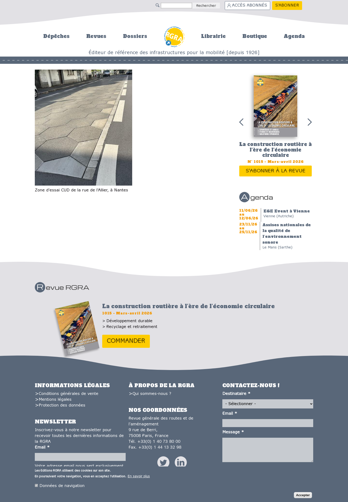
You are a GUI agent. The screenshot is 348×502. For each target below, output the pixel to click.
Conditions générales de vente (68, 394)
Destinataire (236, 394)
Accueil (174, 36)
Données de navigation (62, 487)
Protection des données (62, 405)
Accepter (303, 496)
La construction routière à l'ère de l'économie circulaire (275, 150)
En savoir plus (139, 477)
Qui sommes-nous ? (151, 394)
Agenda (294, 36)
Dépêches (56, 36)
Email (42, 447)
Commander (126, 341)
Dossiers (135, 36)
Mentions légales (55, 399)
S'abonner (287, 5)
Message (233, 432)
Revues (96, 36)
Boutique (254, 36)
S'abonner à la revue (275, 171)
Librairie (213, 36)
